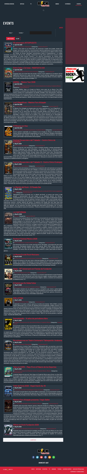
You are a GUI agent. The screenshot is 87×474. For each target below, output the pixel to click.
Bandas (57, 4)
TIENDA (59, 469)
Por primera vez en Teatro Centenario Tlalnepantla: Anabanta (37, 340)
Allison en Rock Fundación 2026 (26, 425)
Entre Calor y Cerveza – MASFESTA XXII (29, 68)
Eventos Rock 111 (42, 46)
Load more (33, 440)
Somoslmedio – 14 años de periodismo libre (30, 318)
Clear (17, 38)
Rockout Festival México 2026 (25, 239)
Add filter (11, 38)
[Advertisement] (76, 41)
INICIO (32, 469)
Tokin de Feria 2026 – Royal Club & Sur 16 (29, 386)
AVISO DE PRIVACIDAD (78, 469)
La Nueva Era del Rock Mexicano (26, 254)
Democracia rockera (9, 4)
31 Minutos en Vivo (20, 126)
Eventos (79, 4)
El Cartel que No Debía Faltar (24, 283)
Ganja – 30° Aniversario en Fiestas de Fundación (32, 269)
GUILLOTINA (18, 298)
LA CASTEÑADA (19, 212)
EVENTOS (44, 469)
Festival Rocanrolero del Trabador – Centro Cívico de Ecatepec (34, 141)
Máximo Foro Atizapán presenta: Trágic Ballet (31, 400)
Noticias (22, 4)
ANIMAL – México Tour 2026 (24, 82)
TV (30, 4)
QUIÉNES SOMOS (67, 469)
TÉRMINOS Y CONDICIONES (77, 471)
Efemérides (68, 4)
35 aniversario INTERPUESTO (24, 43)
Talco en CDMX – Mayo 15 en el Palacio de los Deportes (34, 367)
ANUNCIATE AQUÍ (43, 463)
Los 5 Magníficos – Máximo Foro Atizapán (29, 102)
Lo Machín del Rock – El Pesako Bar (27, 187)
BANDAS (54, 469)
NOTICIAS (38, 469)
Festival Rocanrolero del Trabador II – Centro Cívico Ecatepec (37, 162)
